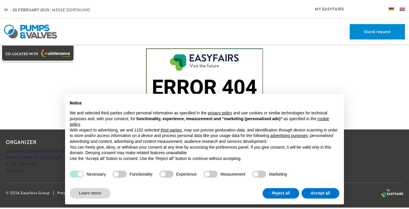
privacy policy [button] (220, 113)
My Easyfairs (329, 9)
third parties (171, 130)
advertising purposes (289, 135)
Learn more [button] (90, 193)
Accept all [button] (320, 193)
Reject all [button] (281, 193)
